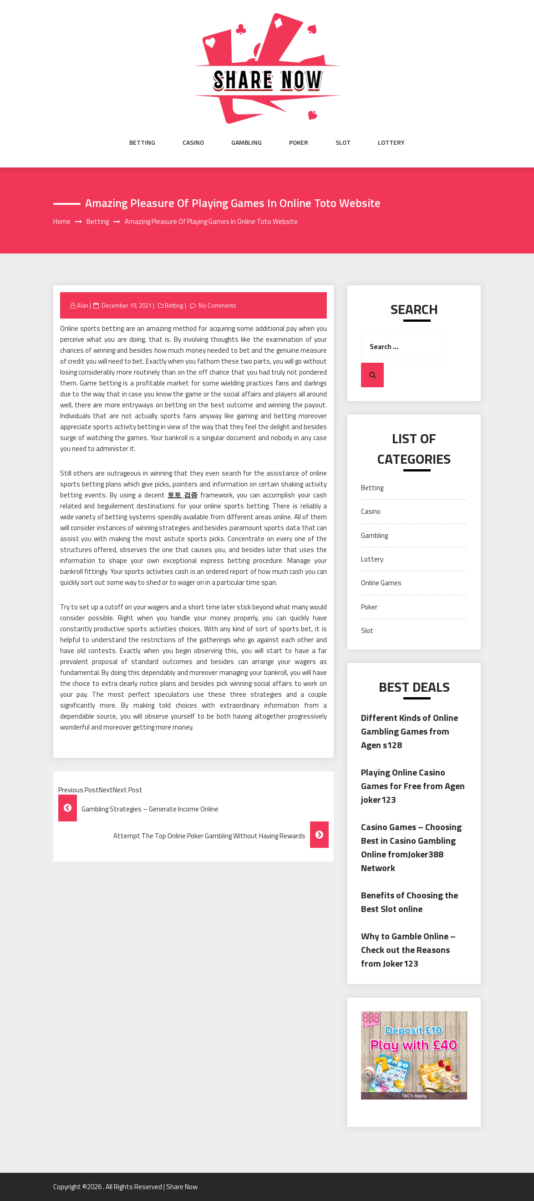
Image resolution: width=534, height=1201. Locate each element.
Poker (298, 142)
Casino (193, 142)
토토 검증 (183, 495)
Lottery (391, 142)
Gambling (246, 142)
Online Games (381, 583)
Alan (82, 305)
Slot (343, 142)
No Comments (217, 305)
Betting (142, 142)
